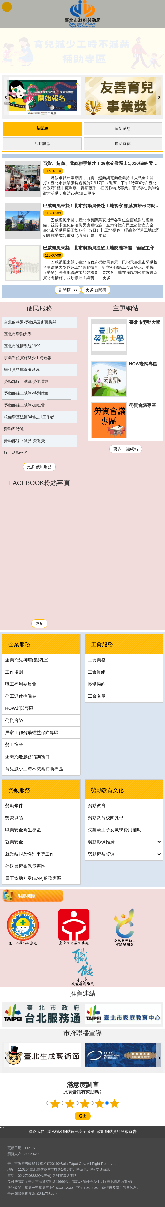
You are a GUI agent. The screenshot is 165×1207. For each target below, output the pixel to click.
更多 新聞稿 (96, 289)
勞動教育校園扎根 (105, 817)
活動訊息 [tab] (42, 143)
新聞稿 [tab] (42, 128)
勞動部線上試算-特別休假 (26, 392)
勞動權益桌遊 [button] (101, 853)
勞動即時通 (14, 428)
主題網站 (126, 307)
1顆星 (55, 1102)
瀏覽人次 (14, 1153)
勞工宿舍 (14, 743)
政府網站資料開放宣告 (117, 1130)
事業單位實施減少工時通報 (27, 357)
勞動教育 (97, 804)
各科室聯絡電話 (64, 1175)
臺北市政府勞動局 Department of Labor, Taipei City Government (82, 14)
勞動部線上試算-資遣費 (24, 440)
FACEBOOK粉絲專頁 (39, 482)
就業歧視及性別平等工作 (29, 853)
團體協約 (97, 683)
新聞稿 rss (68, 289)
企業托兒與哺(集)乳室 (26, 659)
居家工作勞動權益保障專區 (32, 731)
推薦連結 (82, 992)
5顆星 (114, 1102)
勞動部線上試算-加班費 (24, 404)
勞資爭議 (14, 817)
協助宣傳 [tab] (123, 143)
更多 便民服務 (39, 466)
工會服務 (102, 644)
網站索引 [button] (7, 7)
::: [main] (3, 32)
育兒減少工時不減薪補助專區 (34, 768)
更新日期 (14, 1147)
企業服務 (19, 644)
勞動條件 (14, 804)
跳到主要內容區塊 (2, 2)
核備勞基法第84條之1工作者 (29, 416)
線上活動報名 (16, 452)
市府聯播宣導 (82, 1032)
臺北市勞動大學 (18, 333)
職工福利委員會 (20, 683)
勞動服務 (19, 789)
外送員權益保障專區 (25, 865)
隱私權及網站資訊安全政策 (70, 1130)
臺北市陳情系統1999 (22, 345)
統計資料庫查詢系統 (22, 369)
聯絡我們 (37, 1130)
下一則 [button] (160, 50)
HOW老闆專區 (19, 707)
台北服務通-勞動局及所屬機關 (30, 321)
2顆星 (69, 1102)
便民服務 (39, 307)
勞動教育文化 (107, 789)
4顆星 (99, 1102)
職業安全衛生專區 (23, 829)
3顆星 (84, 1102)
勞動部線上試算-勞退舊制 (26, 381)
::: (2, 1127)
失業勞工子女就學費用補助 (114, 829)
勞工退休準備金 (20, 695)
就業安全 (14, 841)
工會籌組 (97, 671)
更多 (39, 623)
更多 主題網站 (125, 448)
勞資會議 (14, 719)
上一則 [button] (5, 50)
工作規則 (14, 671)
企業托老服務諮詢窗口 (27, 756)
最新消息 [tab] (123, 128)
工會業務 (97, 659)
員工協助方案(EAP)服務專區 (33, 877)
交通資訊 (103, 1169)
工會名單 (97, 695)
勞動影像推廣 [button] (101, 841)
